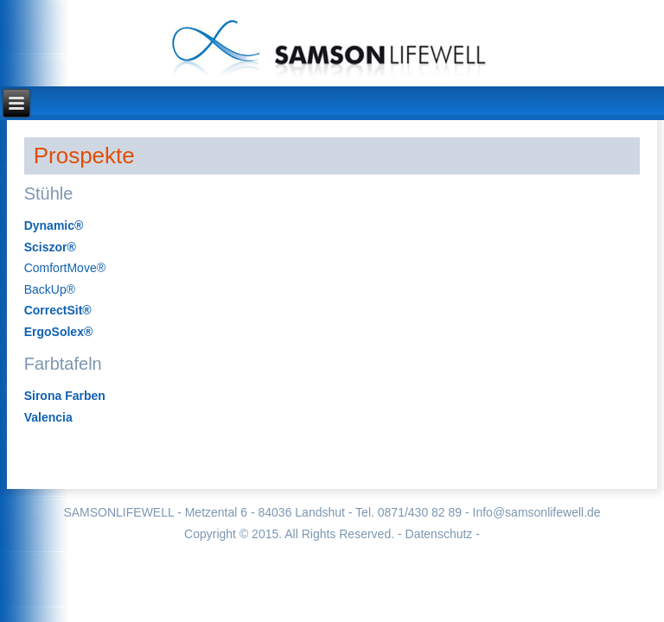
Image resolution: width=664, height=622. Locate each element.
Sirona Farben (64, 396)
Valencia (48, 417)
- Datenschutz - (439, 534)
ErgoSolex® (58, 332)
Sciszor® (50, 247)
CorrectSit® (58, 310)
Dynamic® (54, 225)
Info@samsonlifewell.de (537, 512)
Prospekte (84, 155)
